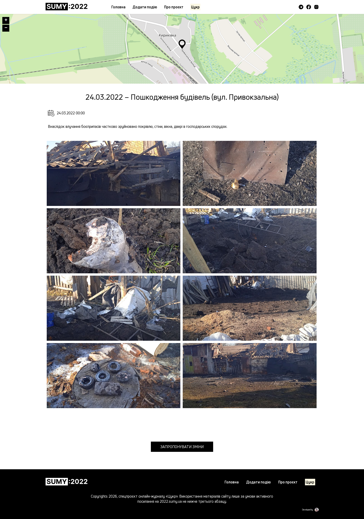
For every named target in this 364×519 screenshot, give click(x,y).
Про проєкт (173, 7)
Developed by (307, 509)
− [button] (5, 28)
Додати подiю (144, 7)
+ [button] (5, 20)
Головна (118, 7)
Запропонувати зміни (182, 446)
